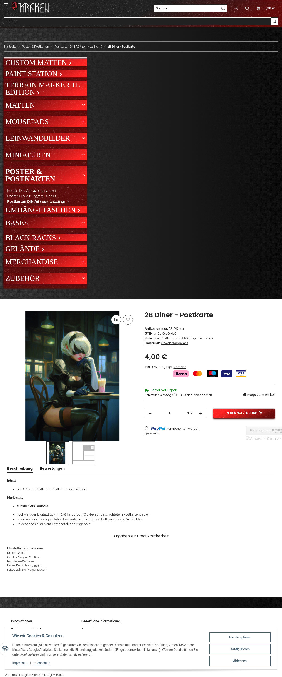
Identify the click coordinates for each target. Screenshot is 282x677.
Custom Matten (37, 62)
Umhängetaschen (41, 209)
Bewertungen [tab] (52, 468)
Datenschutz (41, 663)
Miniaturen (28, 154)
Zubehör (22, 278)
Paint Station (32, 73)
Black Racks (31, 237)
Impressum (20, 663)
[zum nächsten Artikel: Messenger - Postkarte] (273, 46)
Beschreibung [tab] (20, 468)
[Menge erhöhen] (201, 413)
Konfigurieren (240, 649)
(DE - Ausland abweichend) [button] (193, 395)
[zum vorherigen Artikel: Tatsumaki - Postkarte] (264, 46)
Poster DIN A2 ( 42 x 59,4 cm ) (31, 190)
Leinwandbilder (37, 138)
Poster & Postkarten (30, 175)
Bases (16, 222)
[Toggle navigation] (6, 3)
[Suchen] (187, 8)
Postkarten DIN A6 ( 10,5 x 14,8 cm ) (187, 338)
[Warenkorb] (265, 8)
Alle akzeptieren (239, 637)
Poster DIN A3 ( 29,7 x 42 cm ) (31, 196)
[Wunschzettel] (247, 8)
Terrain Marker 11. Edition (42, 88)
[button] (236, 8)
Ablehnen (240, 661)
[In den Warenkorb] (11, 308)
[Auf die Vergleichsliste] (116, 320)
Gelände (23, 248)
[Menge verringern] (150, 413)
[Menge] (169, 413)
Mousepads (27, 121)
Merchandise (31, 261)
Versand (180, 367)
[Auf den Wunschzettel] (128, 320)
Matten (20, 105)
